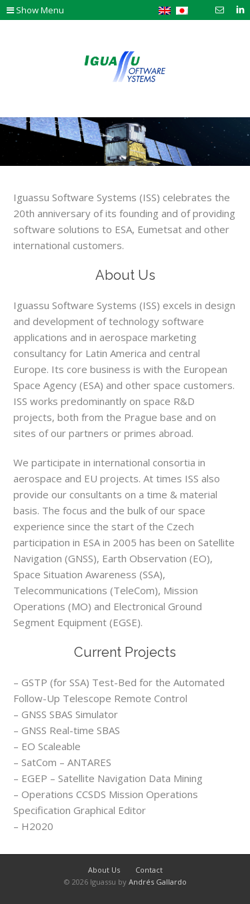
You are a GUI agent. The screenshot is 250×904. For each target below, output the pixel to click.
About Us (125, 275)
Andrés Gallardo (158, 882)
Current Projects (125, 652)
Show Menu (35, 10)
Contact (149, 870)
